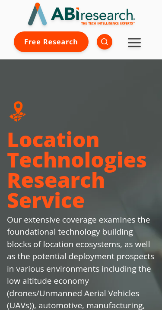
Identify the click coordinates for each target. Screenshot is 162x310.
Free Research (51, 41)
